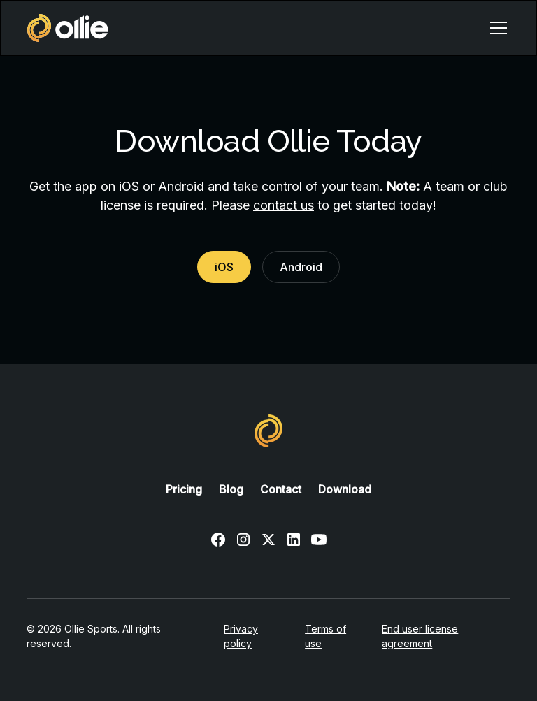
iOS (224, 267)
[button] (496, 28)
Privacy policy (241, 636)
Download (344, 489)
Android (301, 267)
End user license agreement (420, 636)
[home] (67, 28)
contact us (283, 205)
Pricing (184, 489)
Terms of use (325, 636)
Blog (231, 489)
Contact (280, 489)
